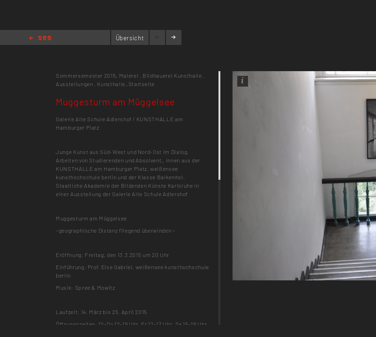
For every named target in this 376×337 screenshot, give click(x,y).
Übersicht (130, 38)
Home (40, 38)
